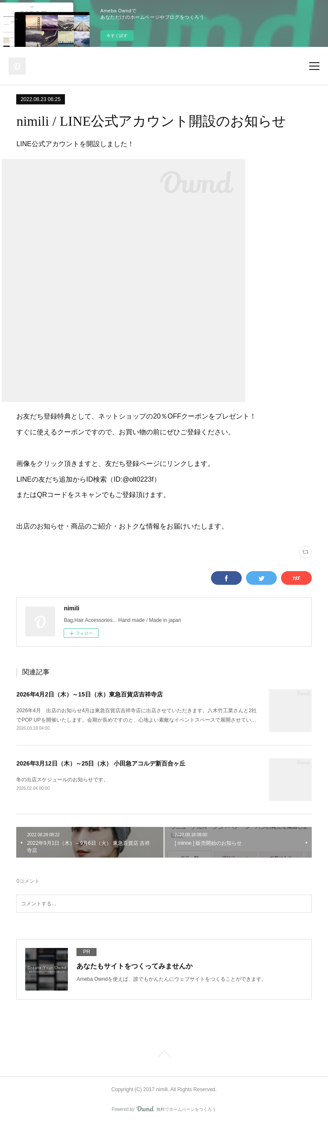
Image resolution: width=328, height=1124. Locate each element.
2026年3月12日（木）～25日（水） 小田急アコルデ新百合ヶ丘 (100, 763)
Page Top (164, 1055)
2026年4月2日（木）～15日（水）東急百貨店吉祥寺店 (89, 694)
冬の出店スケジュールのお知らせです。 (62, 780)
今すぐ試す (117, 35)
